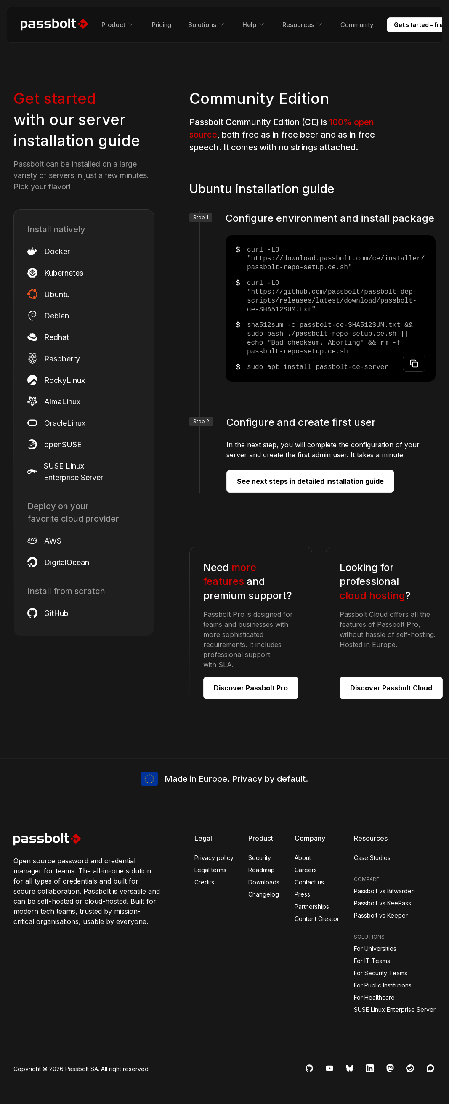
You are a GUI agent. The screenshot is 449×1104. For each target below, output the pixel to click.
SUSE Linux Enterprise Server (395, 1009)
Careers (306, 869)
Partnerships (312, 906)
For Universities (375, 948)
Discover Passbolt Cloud (391, 688)
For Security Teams (380, 973)
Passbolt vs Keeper (381, 915)
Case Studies (372, 857)
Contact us (309, 882)
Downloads (263, 882)
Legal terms (210, 869)
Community (356, 25)
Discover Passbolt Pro (251, 688)
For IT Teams (372, 960)
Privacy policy (214, 857)
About (303, 857)
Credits (204, 882)
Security (259, 857)
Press (302, 894)
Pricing (161, 25)
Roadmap (261, 869)
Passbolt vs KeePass (382, 903)
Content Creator (317, 918)
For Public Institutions (383, 985)
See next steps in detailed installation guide (310, 481)
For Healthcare (374, 997)
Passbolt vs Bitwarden (384, 890)
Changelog (263, 894)
